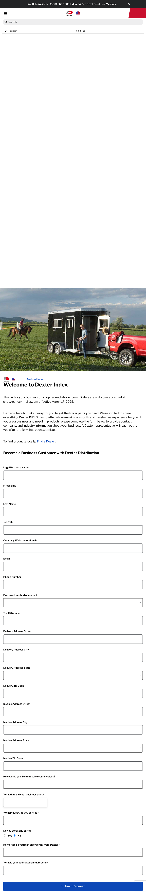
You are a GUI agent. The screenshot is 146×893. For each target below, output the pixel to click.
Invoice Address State (16, 740)
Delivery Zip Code (13, 685)
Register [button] (11, 31)
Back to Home (35, 379)
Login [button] (80, 31)
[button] (73, 13)
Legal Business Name (16, 467)
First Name (9, 485)
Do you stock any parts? (17, 830)
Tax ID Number (12, 613)
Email (6, 558)
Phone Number (12, 577)
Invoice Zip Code (13, 758)
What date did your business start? (23, 794)
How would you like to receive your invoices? (29, 776)
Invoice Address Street (16, 703)
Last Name (9, 504)
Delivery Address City (16, 649)
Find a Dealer (46, 441)
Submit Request (73, 886)
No (19, 835)
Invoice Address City (15, 722)
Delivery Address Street (17, 631)
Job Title (8, 522)
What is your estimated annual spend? (25, 862)
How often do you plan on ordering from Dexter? (31, 844)
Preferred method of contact (20, 595)
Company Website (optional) (20, 540)
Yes (10, 835)
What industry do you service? (21, 812)
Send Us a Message (105, 4)
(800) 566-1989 (60, 4)
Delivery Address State (16, 667)
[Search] (6, 22)
